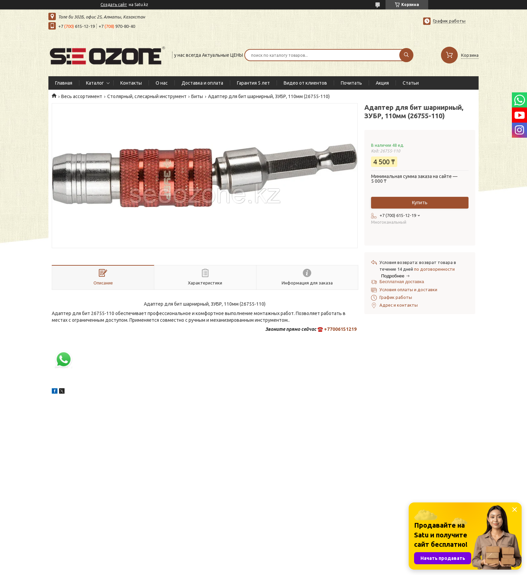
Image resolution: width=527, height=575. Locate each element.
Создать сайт (113, 4)
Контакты (131, 83)
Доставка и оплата (202, 83)
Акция (382, 83)
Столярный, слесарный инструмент (147, 96)
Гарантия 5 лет (253, 83)
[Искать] (406, 55)
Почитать (351, 83)
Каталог (95, 83)
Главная (63, 83)
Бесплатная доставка (401, 281)
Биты (197, 96)
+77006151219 (340, 329)
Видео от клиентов (305, 83)
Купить (420, 202)
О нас (162, 83)
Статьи (411, 83)
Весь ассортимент (81, 96)
